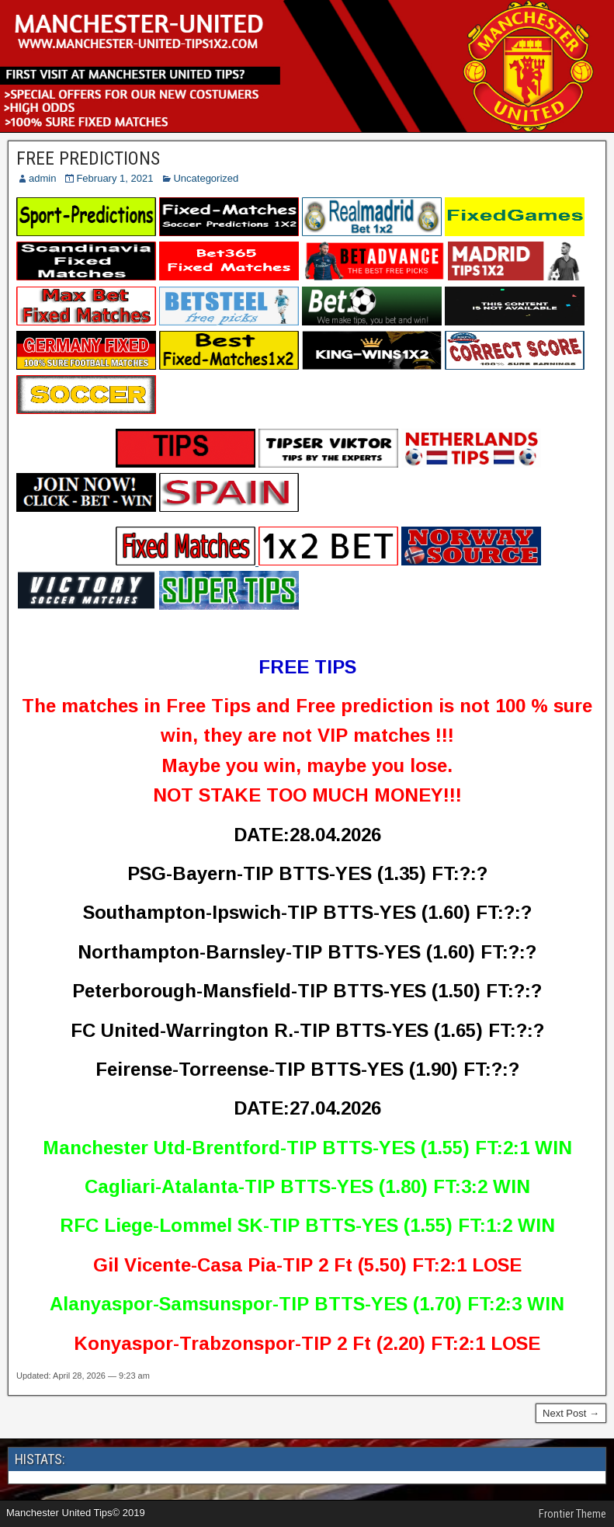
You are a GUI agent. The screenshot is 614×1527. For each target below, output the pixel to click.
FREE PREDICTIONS (88, 158)
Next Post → (571, 1413)
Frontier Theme (572, 1514)
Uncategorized (205, 178)
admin (42, 178)
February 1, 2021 (114, 178)
